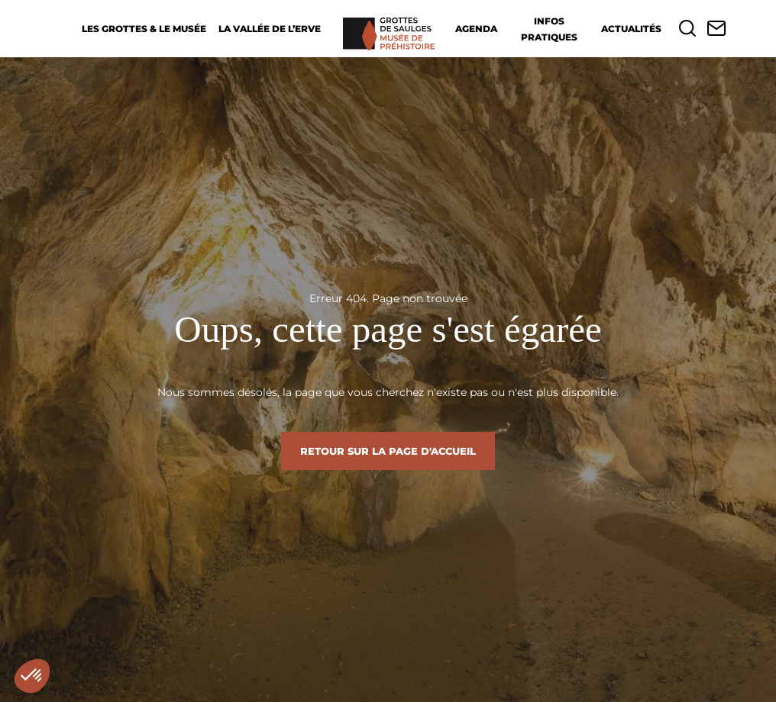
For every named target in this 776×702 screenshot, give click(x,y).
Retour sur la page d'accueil (388, 451)
